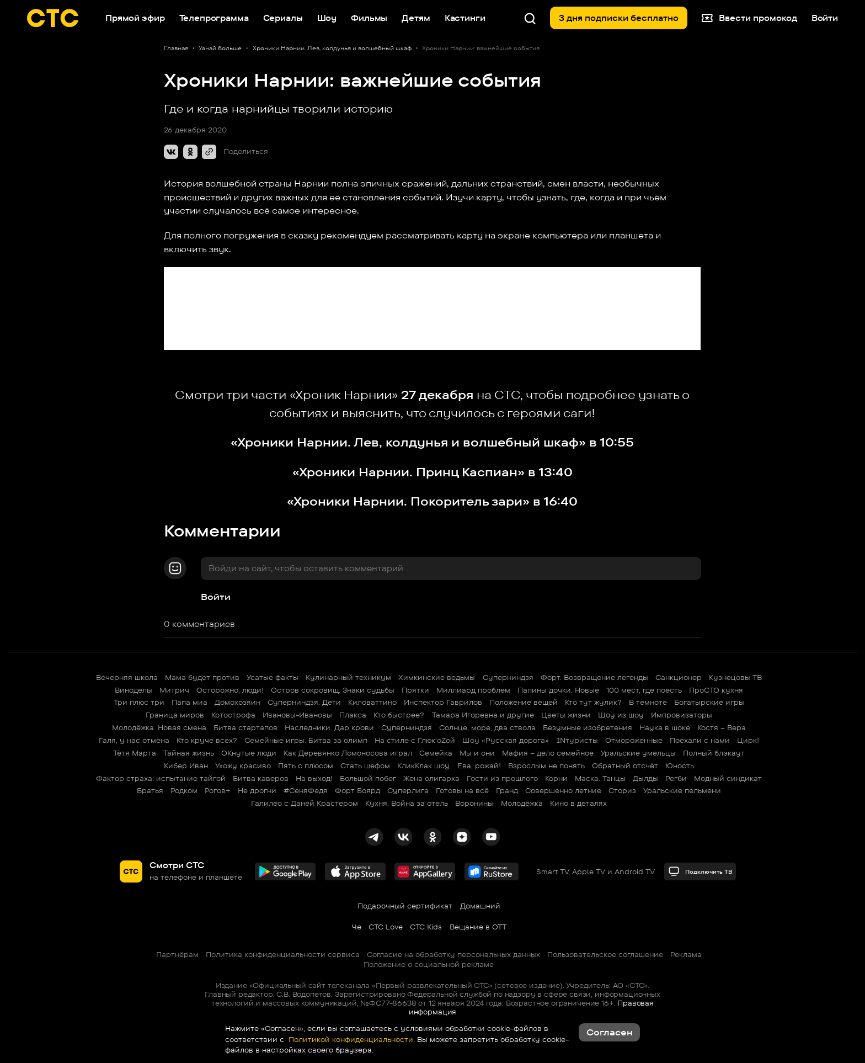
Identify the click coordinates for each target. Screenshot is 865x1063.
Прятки (415, 689)
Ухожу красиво (243, 765)
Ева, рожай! (479, 765)
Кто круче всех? (207, 740)
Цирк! (748, 740)
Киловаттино (372, 702)
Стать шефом (365, 765)
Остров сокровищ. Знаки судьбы (332, 689)
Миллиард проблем (473, 689)
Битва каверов (261, 778)
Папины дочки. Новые (558, 689)
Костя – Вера (721, 727)
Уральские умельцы (638, 752)
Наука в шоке (664, 727)
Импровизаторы (681, 714)
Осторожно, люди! (230, 689)
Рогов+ (218, 790)
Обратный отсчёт (625, 765)
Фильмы (369, 18)
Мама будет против (202, 677)
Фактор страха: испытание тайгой (161, 778)
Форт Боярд (357, 790)
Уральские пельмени (682, 790)
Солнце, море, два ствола (487, 727)
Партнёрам (177, 954)
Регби (676, 778)
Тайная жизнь (188, 752)
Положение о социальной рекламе (429, 964)
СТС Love (386, 926)
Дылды (645, 778)
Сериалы (283, 18)
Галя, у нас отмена (134, 740)
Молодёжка (522, 803)
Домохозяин (237, 702)
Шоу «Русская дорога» (505, 740)
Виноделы (133, 689)
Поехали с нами (700, 740)
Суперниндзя (508, 677)
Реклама (686, 954)
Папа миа (189, 702)
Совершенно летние (563, 790)
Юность (679, 765)
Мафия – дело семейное (548, 752)
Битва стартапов (245, 727)
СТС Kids (426, 926)
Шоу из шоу (621, 714)
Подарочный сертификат (404, 905)
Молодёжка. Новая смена (159, 727)
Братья (150, 790)
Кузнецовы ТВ (735, 677)
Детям (416, 18)
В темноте (648, 702)
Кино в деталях (578, 803)
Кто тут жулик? (593, 702)
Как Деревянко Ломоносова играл (348, 752)
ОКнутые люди (248, 752)
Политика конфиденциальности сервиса (283, 954)
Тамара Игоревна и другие (483, 714)
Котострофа (233, 714)
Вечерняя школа (127, 677)
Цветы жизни (566, 714)
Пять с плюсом (305, 765)
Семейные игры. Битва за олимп (305, 740)
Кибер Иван (186, 765)
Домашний (480, 905)
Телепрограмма (214, 18)
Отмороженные (634, 740)
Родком (183, 790)
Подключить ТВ (700, 871)
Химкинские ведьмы (436, 677)
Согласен (609, 1032)
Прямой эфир (134, 18)
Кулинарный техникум (348, 677)
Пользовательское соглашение (605, 954)
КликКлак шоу (423, 765)
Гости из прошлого (502, 778)
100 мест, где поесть (644, 689)
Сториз (622, 790)
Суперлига (408, 790)
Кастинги (465, 18)
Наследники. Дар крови (329, 727)
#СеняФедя (306, 790)
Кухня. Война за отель (406, 803)
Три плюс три (139, 702)
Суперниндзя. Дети (304, 702)
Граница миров (175, 714)
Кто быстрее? (398, 714)
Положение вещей (523, 702)
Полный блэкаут (714, 752)
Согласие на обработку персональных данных (453, 954)
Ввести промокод (749, 18)
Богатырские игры (709, 702)
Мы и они (477, 752)
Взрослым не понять (546, 765)
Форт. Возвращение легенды (594, 677)
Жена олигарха (431, 778)
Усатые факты (272, 677)
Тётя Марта (134, 752)
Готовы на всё (462, 790)
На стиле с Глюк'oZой (415, 740)
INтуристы (577, 740)
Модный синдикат (728, 778)
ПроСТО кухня (716, 689)
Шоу (327, 18)
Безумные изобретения (587, 727)
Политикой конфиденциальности (349, 1039)
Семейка (435, 752)
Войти (216, 596)
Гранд (507, 790)
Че (356, 926)
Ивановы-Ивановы (297, 714)
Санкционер (678, 677)
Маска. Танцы (600, 778)
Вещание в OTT (478, 926)
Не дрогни (257, 790)
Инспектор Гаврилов (443, 702)
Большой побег (368, 778)
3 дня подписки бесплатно (619, 18)
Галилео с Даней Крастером (304, 803)
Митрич (174, 689)
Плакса (352, 714)
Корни (556, 778)
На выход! (314, 778)
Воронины (474, 803)
